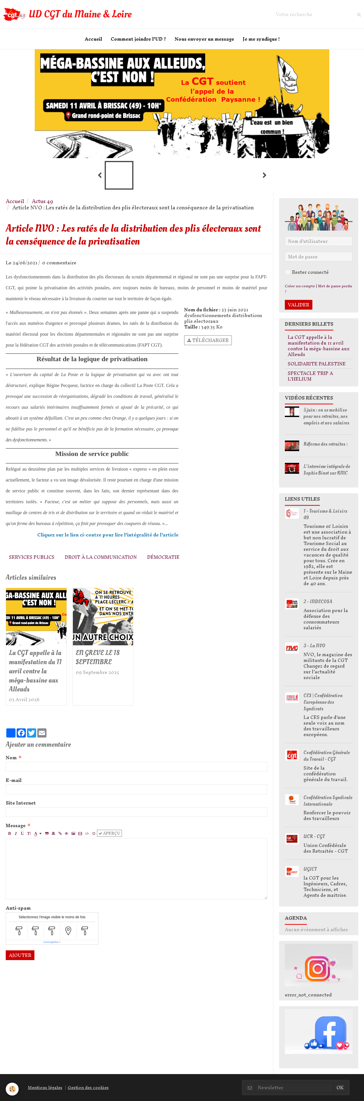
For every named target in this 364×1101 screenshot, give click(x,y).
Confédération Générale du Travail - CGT (326, 755)
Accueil (93, 39)
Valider (298, 305)
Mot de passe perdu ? (318, 289)
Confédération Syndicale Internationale (327, 800)
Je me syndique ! (261, 39)
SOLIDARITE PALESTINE (317, 363)
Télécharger (208, 340)
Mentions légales (45, 1087)
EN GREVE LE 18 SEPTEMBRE (98, 657)
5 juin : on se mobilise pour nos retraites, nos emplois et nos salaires (326, 416)
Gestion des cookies (88, 1087)
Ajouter (20, 955)
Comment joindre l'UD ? (138, 39)
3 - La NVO (314, 645)
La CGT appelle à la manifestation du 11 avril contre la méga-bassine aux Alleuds (35, 671)
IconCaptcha (51, 942)
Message (16, 825)
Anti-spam (18, 908)
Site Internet (21, 803)
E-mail (14, 780)
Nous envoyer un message (204, 39)
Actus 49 (42, 201)
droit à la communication (101, 557)
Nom (11, 757)
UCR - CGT (314, 836)
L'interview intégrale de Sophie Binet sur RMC (326, 469)
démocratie (163, 557)
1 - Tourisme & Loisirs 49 (325, 514)
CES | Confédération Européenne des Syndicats (322, 702)
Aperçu (109, 833)
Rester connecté (307, 272)
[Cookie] (12, 1089)
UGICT (310, 869)
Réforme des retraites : (325, 444)
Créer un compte (300, 286)
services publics (31, 557)
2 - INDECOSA (317, 601)
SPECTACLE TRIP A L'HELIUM (310, 376)
